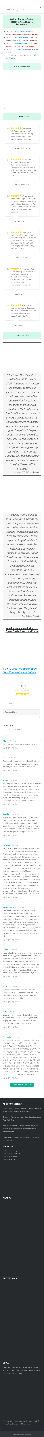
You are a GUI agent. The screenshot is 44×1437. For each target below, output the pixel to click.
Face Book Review (21, 37)
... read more (21, 248)
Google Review (20, 49)
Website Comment (22, 43)
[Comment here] (21, 712)
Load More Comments (22, 1085)
